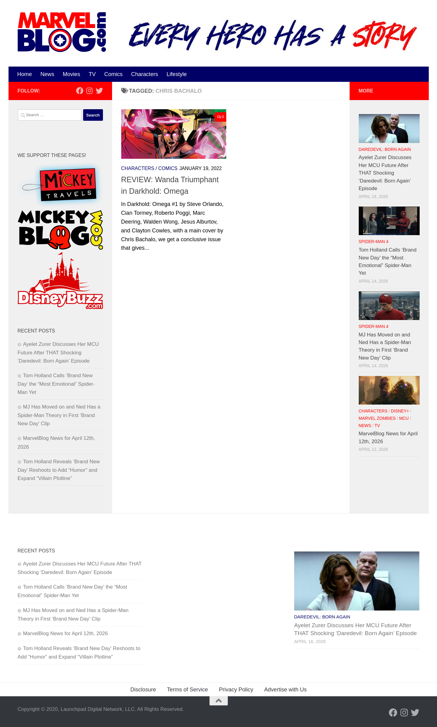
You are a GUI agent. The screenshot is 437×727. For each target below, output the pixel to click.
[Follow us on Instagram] (89, 90)
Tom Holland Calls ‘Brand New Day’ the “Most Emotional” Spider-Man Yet (56, 384)
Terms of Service (187, 690)
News (47, 74)
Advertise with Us (285, 690)
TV (92, 74)
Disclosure (143, 690)
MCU (404, 418)
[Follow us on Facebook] (79, 90)
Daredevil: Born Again (385, 149)
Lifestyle (177, 74)
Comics (113, 74)
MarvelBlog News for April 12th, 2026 (65, 633)
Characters (144, 74)
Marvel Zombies (377, 418)
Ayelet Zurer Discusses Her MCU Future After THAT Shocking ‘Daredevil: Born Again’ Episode (58, 352)
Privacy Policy (236, 690)
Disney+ (400, 411)
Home (24, 74)
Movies (71, 74)
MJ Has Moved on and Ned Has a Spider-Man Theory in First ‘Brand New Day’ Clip (59, 415)
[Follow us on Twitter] (99, 90)
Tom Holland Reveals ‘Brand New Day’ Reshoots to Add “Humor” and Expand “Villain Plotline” (59, 470)
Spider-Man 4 (374, 241)
